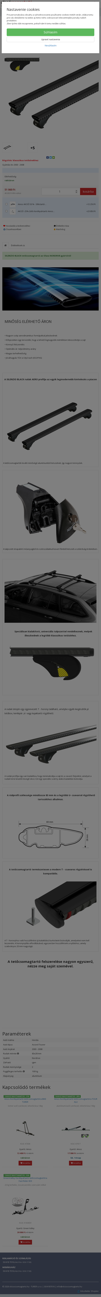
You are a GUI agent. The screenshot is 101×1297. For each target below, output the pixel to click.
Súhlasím (50, 32)
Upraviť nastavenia (50, 39)
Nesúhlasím (51, 45)
